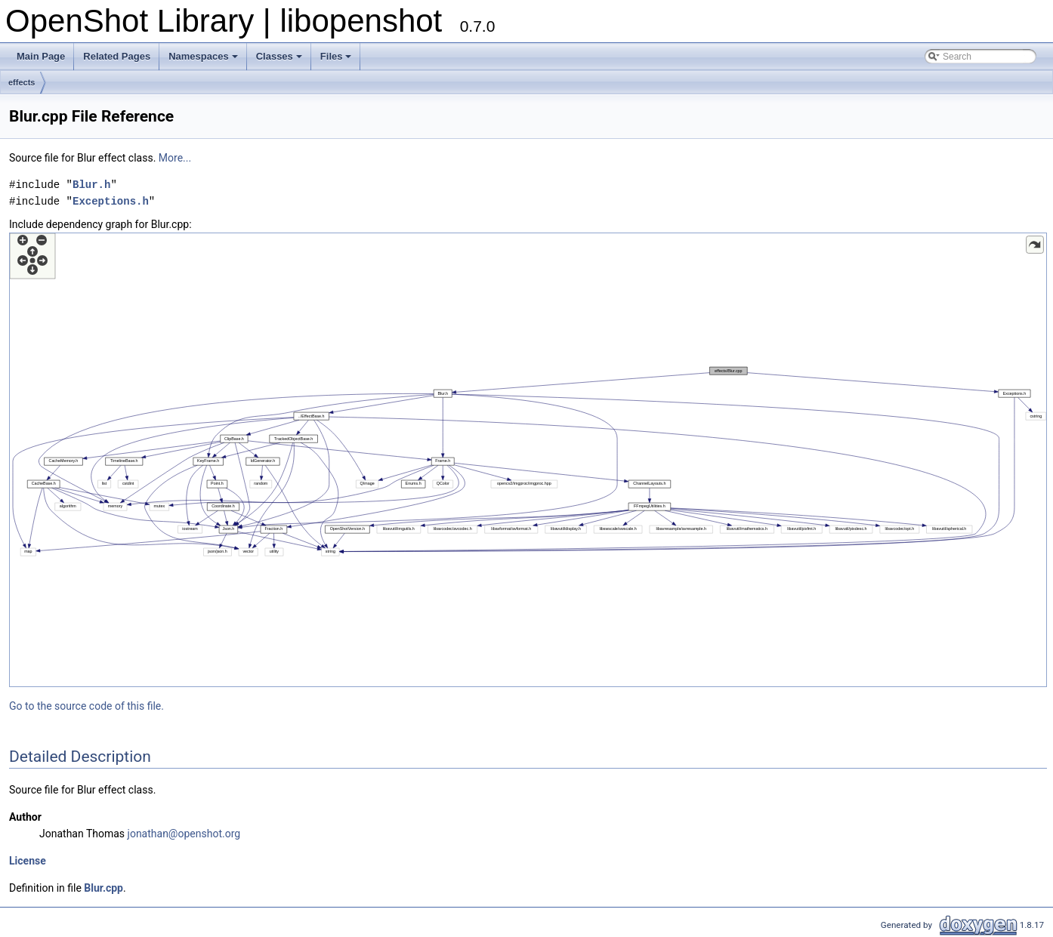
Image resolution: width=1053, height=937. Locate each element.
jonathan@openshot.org (184, 834)
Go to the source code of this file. (86, 706)
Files (336, 56)
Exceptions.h (111, 201)
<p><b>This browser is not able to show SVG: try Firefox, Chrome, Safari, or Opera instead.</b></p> (528, 459)
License (27, 861)
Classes (279, 56)
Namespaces (203, 56)
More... (175, 158)
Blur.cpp (103, 888)
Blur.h (91, 184)
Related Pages (116, 56)
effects (21, 82)
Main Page (41, 56)
